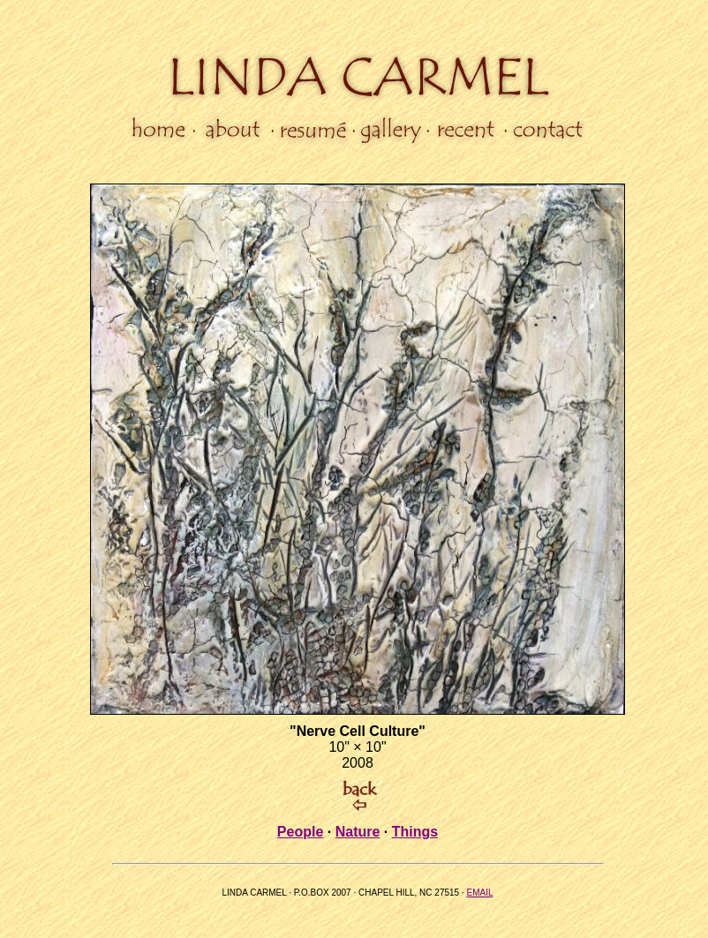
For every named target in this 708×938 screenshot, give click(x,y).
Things (415, 831)
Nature (357, 831)
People (300, 831)
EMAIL (479, 892)
